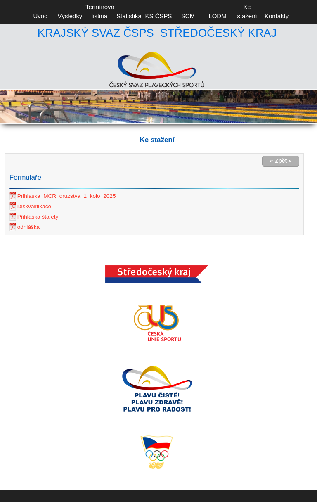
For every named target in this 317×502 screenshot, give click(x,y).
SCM (188, 15)
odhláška (28, 227)
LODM (217, 15)
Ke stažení (247, 11)
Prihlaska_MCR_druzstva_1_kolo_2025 (66, 196)
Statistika (129, 15)
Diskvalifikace (34, 206)
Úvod (40, 15)
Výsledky (70, 15)
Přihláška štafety (38, 217)
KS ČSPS (158, 15)
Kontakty (277, 15)
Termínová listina (99, 11)
